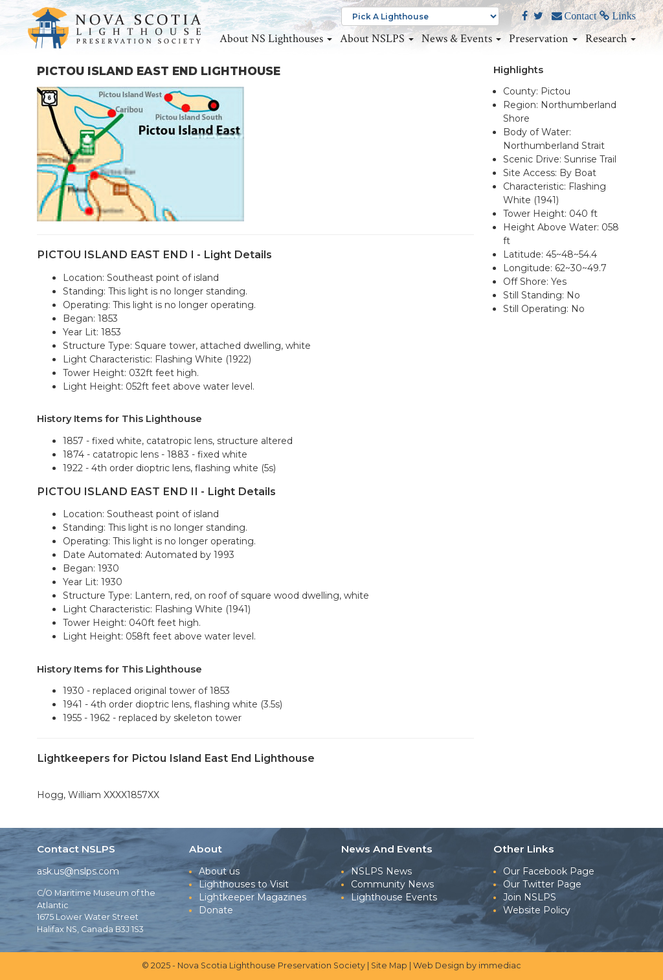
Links (623, 16)
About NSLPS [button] (377, 39)
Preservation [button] (543, 39)
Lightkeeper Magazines (252, 897)
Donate (216, 910)
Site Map (389, 965)
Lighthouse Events (394, 897)
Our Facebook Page (548, 871)
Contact (579, 16)
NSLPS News (381, 871)
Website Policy (536, 910)
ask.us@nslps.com (78, 871)
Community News (392, 884)
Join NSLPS (529, 897)
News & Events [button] (461, 39)
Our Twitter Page (542, 884)
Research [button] (610, 39)
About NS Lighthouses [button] (275, 39)
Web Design (438, 965)
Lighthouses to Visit (244, 884)
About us (219, 871)
